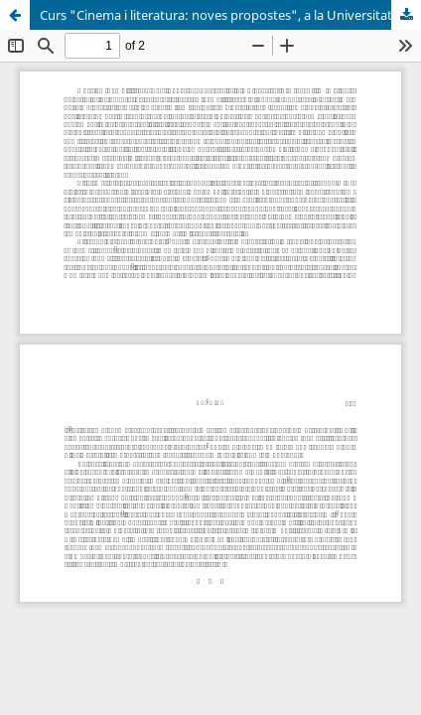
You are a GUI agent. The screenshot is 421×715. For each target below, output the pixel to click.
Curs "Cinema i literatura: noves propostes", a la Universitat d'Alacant (230, 15)
